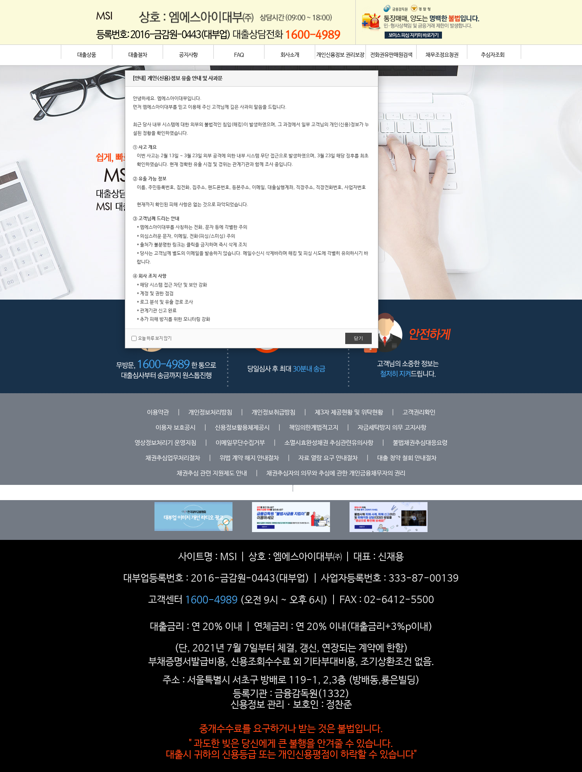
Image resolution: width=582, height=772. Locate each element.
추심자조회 (492, 55)
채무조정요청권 (442, 55)
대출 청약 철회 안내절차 (406, 458)
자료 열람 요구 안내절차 (328, 458)
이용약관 (158, 412)
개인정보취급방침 (273, 412)
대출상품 (86, 55)
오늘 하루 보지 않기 (151, 338)
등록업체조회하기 (261, 488)
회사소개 (289, 55)
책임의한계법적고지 (313, 427)
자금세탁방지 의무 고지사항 (392, 427)
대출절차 (137, 55)
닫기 (358, 338)
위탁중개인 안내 (322, 488)
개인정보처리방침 (210, 412)
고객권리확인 (419, 412)
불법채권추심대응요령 (420, 443)
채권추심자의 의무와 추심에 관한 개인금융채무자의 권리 (335, 473)
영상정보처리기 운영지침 (165, 443)
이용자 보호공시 (175, 427)
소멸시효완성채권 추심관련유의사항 (328, 443)
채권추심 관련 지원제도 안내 (212, 473)
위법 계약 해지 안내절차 (249, 458)
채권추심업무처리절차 (173, 458)
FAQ (239, 55)
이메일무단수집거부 (240, 443)
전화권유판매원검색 (391, 55)
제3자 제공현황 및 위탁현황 (349, 412)
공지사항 (188, 55)
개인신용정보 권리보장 (340, 55)
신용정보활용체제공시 (242, 427)
